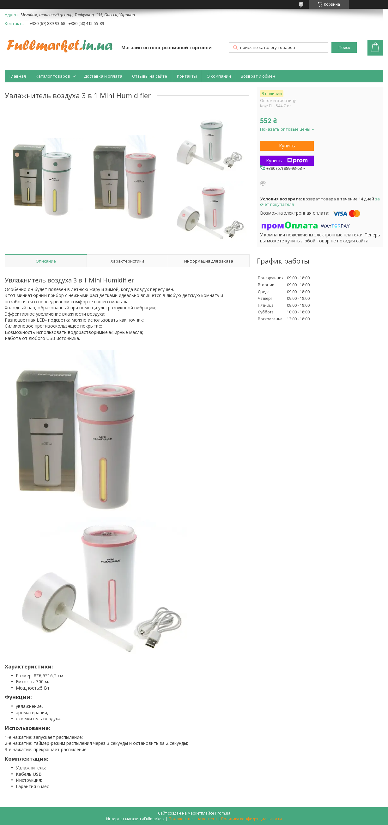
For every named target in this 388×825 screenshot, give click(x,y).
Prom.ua (222, 813)
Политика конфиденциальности (251, 819)
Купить (287, 145)
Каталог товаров (53, 76)
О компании (219, 76)
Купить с (287, 160)
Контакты (187, 76)
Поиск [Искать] (344, 47)
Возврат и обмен (258, 76)
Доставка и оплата (103, 76)
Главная (17, 76)
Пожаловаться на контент (193, 819)
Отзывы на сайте (149, 76)
